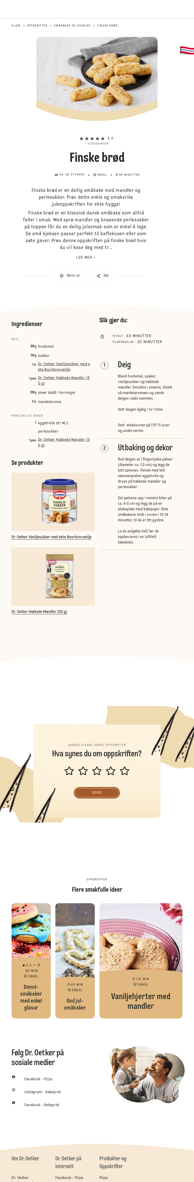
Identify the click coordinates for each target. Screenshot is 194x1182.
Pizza (103, 1178)
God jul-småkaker (75, 961)
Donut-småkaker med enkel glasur (31, 961)
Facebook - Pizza (69, 1178)
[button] (97, 131)
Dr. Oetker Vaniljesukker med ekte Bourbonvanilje (64, 367)
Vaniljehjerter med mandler (140, 961)
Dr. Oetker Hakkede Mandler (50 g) (64, 381)
